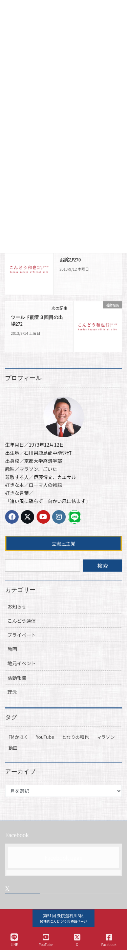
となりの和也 (75, 737)
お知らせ (16, 606)
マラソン (105, 737)
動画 (12, 649)
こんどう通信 (21, 620)
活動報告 (16, 677)
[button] (63, 918)
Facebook (109, 940)
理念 (12, 692)
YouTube (45, 737)
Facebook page (64, 857)
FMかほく (18, 737)
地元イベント (21, 663)
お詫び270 (70, 259)
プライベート (21, 634)
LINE (14, 940)
